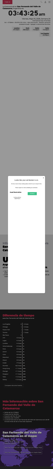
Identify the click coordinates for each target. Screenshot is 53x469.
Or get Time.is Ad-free (15, 192)
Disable (32, 193)
